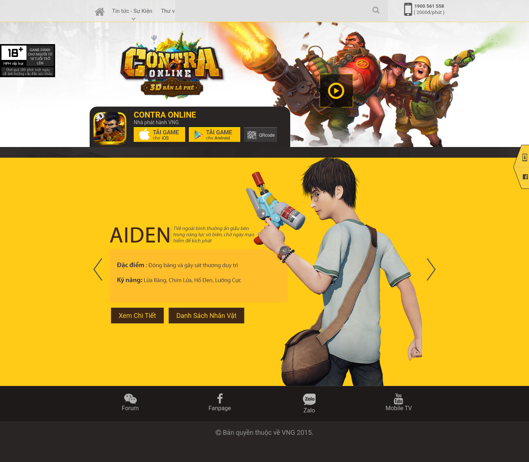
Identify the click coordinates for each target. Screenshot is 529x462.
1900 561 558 (429, 6)
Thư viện (171, 11)
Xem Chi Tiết (137, 315)
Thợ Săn (267, 11)
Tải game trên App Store (159, 134)
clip (336, 90)
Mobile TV (398, 403)
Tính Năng (236, 14)
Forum (130, 403)
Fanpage (220, 403)
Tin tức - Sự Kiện (133, 14)
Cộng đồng (298, 14)
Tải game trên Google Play (214, 134)
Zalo (309, 404)
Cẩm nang (203, 14)
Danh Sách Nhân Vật (206, 315)
